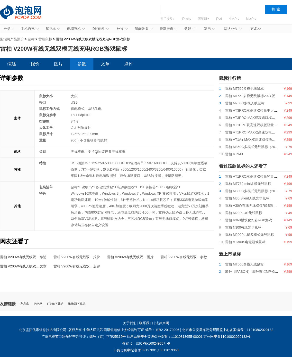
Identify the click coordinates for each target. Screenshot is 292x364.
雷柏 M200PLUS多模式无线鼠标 (249, 235)
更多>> (255, 29)
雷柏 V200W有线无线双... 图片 (130, 257)
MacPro (251, 18)
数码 (189, 29)
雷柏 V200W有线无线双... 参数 (184, 257)
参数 (81, 63)
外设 (122, 29)
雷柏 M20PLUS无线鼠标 (243, 213)
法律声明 (162, 323)
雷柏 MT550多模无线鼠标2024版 (250, 96)
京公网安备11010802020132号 (226, 337)
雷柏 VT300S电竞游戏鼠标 (245, 242)
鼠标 (31, 39)
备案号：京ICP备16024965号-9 (146, 343)
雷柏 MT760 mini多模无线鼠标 (248, 184)
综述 (11, 63)
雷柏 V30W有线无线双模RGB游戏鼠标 (254, 205)
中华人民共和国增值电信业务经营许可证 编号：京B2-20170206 (131, 330)
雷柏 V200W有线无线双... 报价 (77, 257)
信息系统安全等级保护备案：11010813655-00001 (164, 337)
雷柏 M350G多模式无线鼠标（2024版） (255, 147)
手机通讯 (30, 29)
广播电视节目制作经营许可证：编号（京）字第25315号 (84, 337)
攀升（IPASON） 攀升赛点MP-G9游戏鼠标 (257, 271)
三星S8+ (203, 18)
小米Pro (234, 18)
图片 (58, 63)
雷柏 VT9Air (234, 154)
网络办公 (233, 29)
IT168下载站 (55, 304)
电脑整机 (76, 29)
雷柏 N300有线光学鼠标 (243, 227)
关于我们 (130, 323)
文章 (105, 63)
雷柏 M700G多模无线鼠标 (245, 103)
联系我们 (146, 323)
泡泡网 (38, 304)
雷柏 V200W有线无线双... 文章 (23, 266)
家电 (209, 29)
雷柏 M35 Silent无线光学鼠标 (247, 198)
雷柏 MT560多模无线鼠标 (244, 89)
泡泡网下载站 (77, 304)
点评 (128, 63)
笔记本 (53, 29)
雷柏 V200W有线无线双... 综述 (23, 257)
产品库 (24, 304)
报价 (35, 63)
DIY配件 (100, 29)
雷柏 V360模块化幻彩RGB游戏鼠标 (252, 220)
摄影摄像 (168, 29)
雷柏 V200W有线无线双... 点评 (77, 266)
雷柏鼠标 (45, 39)
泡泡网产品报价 (25, 16)
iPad (219, 18)
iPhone (186, 18)
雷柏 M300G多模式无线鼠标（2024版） (255, 191)
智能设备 (144, 29)
